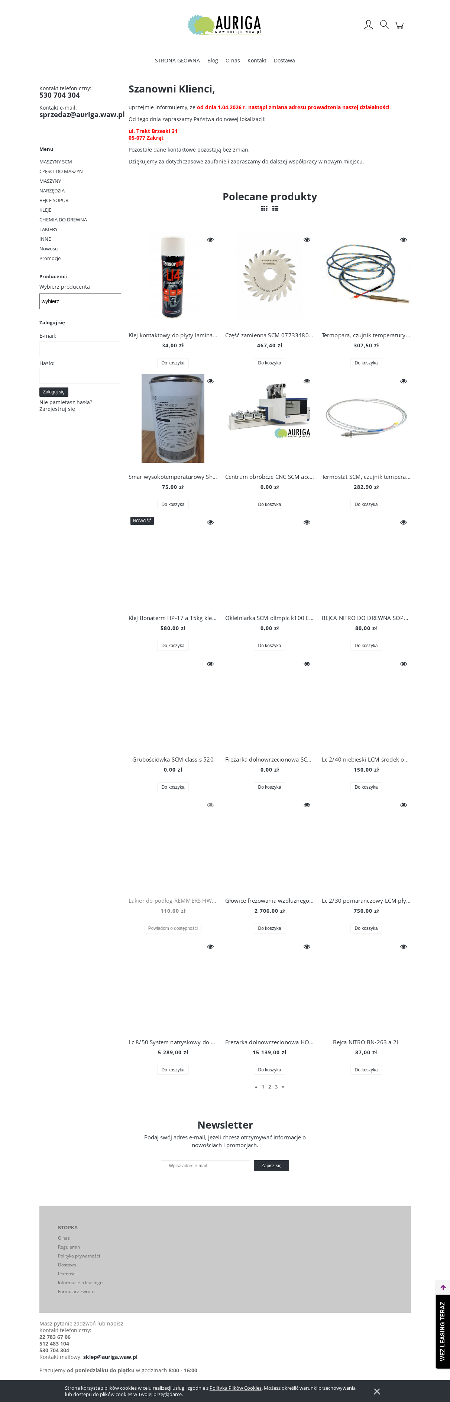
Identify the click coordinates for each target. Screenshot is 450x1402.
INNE (45, 239)
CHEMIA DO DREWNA (63, 219)
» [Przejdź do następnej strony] (283, 1086)
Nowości (48, 248)
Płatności (67, 1273)
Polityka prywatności (79, 1256)
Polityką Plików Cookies (236, 1388)
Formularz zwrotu (76, 1291)
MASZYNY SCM (55, 161)
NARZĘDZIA (52, 190)
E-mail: (47, 335)
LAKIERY (48, 229)
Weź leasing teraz (443, 1331)
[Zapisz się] (271, 1165)
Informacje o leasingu (80, 1282)
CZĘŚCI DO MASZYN (61, 171)
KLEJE (45, 210)
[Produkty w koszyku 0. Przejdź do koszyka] (400, 29)
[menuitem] (177, 60)
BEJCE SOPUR (53, 200)
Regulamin (69, 1247)
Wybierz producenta (64, 286)
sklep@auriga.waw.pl (110, 1356)
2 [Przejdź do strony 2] (269, 1086)
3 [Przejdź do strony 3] (276, 1086)
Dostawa (67, 1265)
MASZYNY (50, 181)
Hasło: (47, 363)
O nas (64, 1238)
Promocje (50, 258)
